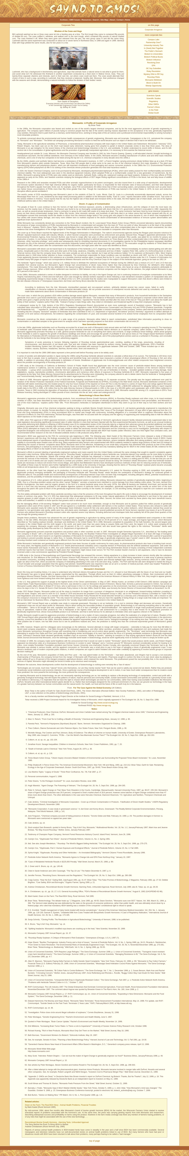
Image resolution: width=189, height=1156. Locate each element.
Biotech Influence (153, 60)
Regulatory (153, 101)
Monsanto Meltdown (153, 80)
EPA (153, 65)
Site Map (104, 20)
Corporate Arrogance (153, 30)
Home (127, 20)
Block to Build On (153, 83)
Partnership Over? (153, 42)
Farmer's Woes (153, 107)
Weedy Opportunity (153, 86)
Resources (86, 20)
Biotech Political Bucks (153, 57)
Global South (153, 113)
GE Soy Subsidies (153, 68)
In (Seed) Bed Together (153, 48)
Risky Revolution (154, 71)
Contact (119, 20)
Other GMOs (153, 104)
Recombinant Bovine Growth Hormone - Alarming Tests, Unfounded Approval (57, 1122)
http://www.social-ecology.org (106, 703)
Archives (64, 20)
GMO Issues (74, 20)
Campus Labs (153, 40)
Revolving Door (153, 63)
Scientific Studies (153, 98)
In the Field (153, 110)
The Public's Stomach (154, 51)
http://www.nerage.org (102, 705)
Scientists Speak (153, 96)
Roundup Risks (153, 77)
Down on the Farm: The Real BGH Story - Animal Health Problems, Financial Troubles (60, 1105)
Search (96, 20)
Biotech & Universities (153, 54)
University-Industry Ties (153, 45)
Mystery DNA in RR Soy (154, 74)
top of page (94, 1141)
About (112, 20)
